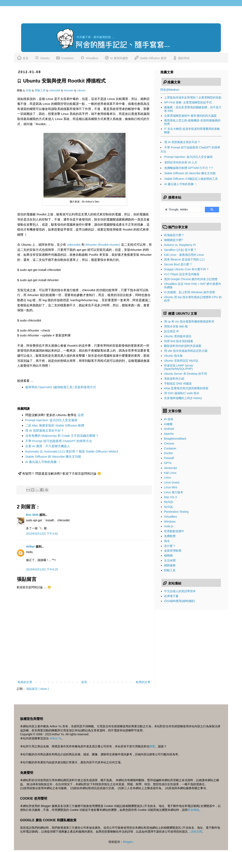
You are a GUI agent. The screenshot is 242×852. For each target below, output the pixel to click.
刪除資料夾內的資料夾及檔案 (182, 345)
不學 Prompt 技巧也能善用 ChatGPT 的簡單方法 (58, 441)
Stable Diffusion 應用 (150, 57)
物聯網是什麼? (173, 240)
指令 (167, 541)
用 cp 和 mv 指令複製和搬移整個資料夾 (189, 321)
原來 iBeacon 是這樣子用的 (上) (184, 259)
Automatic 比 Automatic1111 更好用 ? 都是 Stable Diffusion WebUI (71, 451)
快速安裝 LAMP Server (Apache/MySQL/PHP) (178, 367)
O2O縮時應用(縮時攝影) (179, 601)
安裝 (29, 90)
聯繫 (152, 746)
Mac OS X (170, 497)
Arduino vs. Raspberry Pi (180, 245)
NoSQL (169, 506)
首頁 (22, 57)
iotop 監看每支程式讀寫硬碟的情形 (186, 388)
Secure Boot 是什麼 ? (178, 264)
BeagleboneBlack (175, 438)
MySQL (169, 502)
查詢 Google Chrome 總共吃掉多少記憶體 (191, 279)
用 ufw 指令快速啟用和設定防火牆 (186, 350)
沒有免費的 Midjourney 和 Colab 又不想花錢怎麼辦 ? (61, 435)
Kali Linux (170, 472)
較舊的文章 (143, 682)
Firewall (169, 458)
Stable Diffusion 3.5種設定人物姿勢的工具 (191, 178)
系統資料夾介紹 (174, 378)
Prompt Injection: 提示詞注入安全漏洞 (51, 420)
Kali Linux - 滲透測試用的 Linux (184, 254)
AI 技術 (168, 419)
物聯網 (168, 555)
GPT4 (168, 463)
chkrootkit (55, 90)
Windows (170, 521)
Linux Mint (170, 487)
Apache (169, 433)
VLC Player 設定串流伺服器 (182, 274)
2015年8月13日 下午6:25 (42, 569)
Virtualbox (89, 57)
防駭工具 (40, 90)
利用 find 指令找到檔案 (178, 341)
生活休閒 (170, 560)
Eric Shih (32, 514)
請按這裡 (196, 831)
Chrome (169, 443)
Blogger (127, 841)
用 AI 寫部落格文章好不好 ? (44, 430)
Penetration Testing (176, 511)
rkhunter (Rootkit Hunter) (102, 244)
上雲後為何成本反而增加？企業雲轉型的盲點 (192, 97)
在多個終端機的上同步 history (183, 398)
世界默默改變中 (174, 531)
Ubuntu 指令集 (173, 355)
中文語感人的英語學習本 (180, 591)
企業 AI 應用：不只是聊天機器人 (47, 446)
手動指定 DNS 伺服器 (178, 383)
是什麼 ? (169, 546)
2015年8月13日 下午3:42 (42, 533)
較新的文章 (25, 682)
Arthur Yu (56, 738)
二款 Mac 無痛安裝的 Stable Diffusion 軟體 (54, 425)
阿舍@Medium (169, 89)
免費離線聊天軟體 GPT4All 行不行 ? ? (188, 168)
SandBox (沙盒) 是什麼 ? (180, 249)
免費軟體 (170, 536)
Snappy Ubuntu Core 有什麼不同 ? (186, 269)
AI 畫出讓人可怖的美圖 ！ (43, 462)
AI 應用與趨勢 (116, 57)
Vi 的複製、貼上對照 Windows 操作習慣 (189, 292)
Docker (168, 453)
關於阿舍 (181, 57)
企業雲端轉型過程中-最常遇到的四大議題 (190, 115)
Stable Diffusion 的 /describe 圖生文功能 (53, 456)
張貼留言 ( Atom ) (37, 688)
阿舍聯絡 (193, 809)
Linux (167, 477)
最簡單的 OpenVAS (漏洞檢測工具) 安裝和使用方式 (60, 387)
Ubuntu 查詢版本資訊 (177, 336)
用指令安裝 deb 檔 (176, 326)
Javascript (170, 468)
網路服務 (170, 565)
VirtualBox (170, 516)
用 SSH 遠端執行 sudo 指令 (182, 393)
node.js (168, 526)
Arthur (31, 546)
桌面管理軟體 (172, 550)
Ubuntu (41, 57)
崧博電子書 (171, 596)
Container (65, 57)
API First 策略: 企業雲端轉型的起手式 (188, 102)
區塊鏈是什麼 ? (174, 235)
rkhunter (69, 90)
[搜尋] (182, 209)
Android (169, 428)
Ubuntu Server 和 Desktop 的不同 (185, 373)
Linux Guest (171, 482)
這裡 (81, 415)
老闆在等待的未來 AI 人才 (180, 162)
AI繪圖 (168, 424)
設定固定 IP (171, 331)
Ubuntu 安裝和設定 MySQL (181, 360)
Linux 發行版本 (173, 492)
